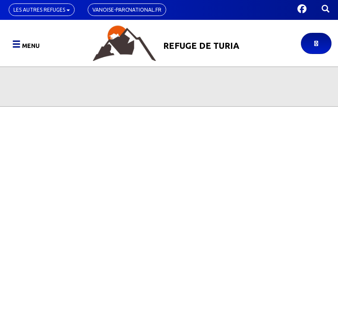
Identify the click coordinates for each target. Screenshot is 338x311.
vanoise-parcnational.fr (126, 10)
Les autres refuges (41, 10)
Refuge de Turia (201, 46)
